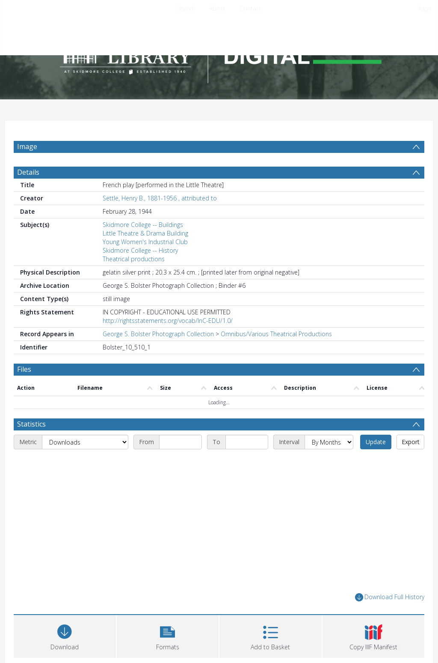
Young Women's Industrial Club (145, 242)
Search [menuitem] (186, 8)
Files (24, 369)
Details (28, 172)
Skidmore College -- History (140, 250)
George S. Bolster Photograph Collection (158, 334)
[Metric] (85, 442)
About (217, 8)
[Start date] (180, 442)
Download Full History (389, 597)
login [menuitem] (425, 8)
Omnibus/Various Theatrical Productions (276, 334)
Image (27, 146)
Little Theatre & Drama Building (145, 233)
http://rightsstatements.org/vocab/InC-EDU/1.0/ (168, 321)
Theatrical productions (134, 259)
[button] (168, 635)
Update (376, 442)
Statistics (31, 424)
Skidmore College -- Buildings (143, 225)
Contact (250, 8)
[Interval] (329, 442)
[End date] (246, 442)
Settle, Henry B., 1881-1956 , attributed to (160, 198)
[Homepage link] (219, 54)
